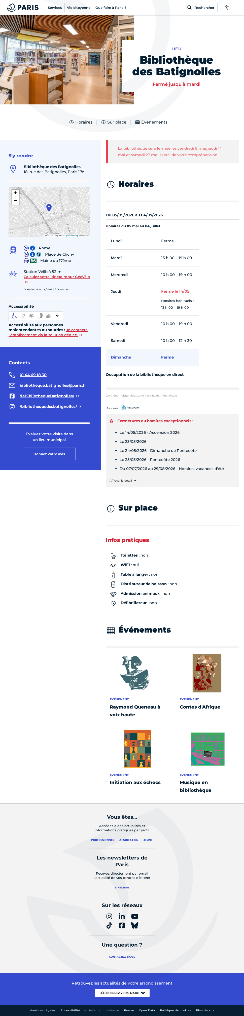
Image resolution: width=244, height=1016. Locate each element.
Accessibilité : (90, 1010)
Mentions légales (43, 1010)
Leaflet (49, 236)
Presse (129, 1010)
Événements (151, 122)
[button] (49, 208)
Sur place (113, 122)
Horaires (80, 122)
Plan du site (205, 1010)
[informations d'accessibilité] (36, 315)
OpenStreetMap (71, 236)
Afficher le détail (121, 480)
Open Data (147, 1010)
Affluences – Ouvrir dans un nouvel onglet (135, 408)
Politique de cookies (175, 1010)
